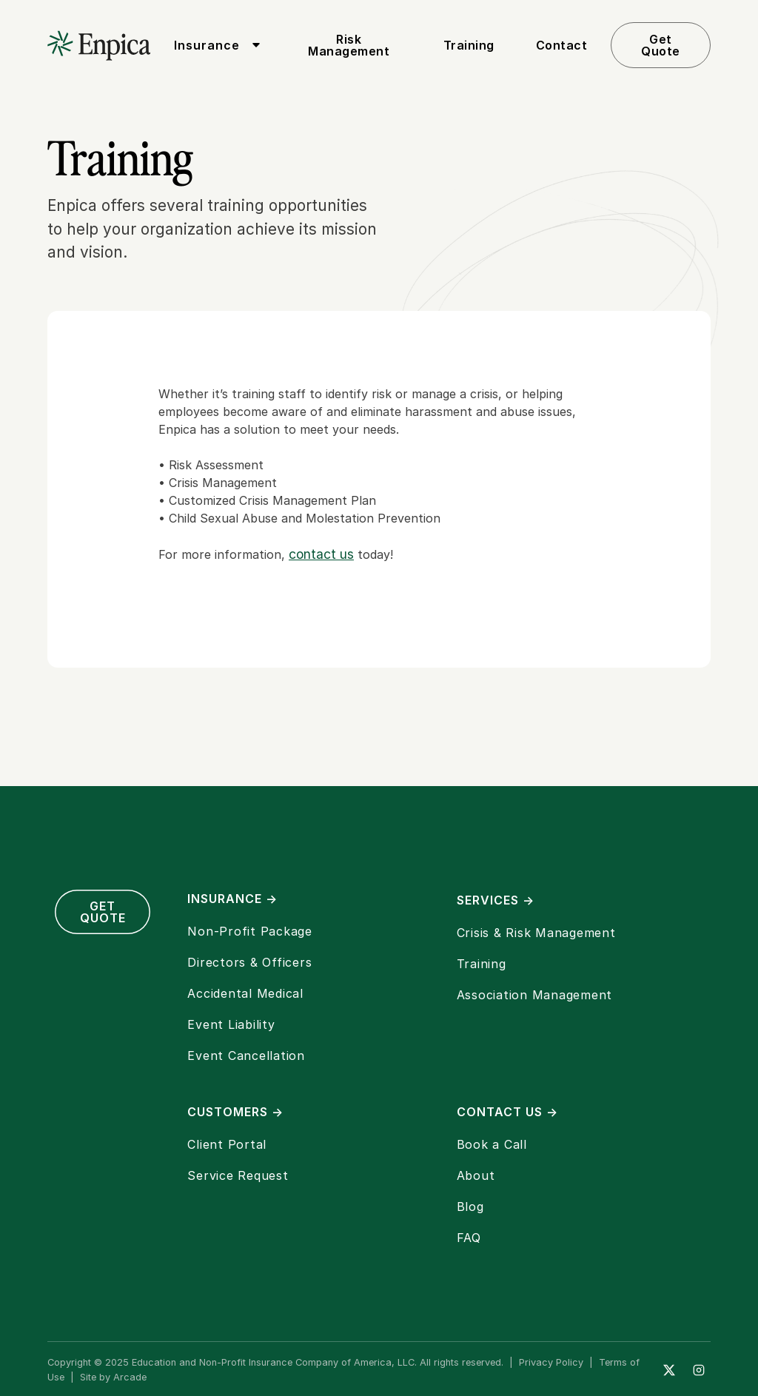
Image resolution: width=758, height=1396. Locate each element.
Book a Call (492, 1144)
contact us (321, 554)
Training (468, 45)
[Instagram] (699, 1370)
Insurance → (232, 898)
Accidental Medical (245, 993)
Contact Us (507, 1111)
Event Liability (231, 1024)
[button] (214, 45)
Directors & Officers (249, 962)
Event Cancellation (246, 1055)
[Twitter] (669, 1370)
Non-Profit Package (249, 931)
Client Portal (226, 1144)
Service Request (237, 1175)
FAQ (469, 1237)
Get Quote (660, 45)
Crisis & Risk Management (536, 932)
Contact (562, 45)
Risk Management (348, 45)
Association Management (535, 994)
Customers (235, 1111)
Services (495, 900)
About (476, 1175)
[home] (98, 45)
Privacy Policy (551, 1362)
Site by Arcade (113, 1377)
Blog (470, 1206)
